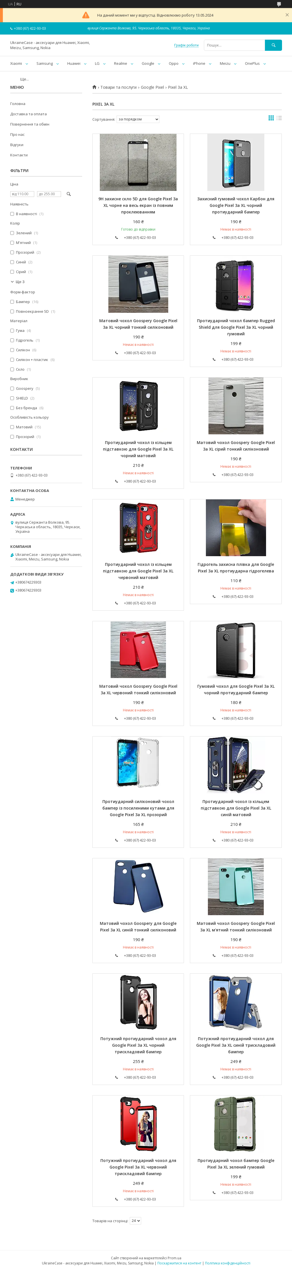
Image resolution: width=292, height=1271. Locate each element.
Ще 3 (20, 282)
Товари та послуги (118, 87)
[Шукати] (273, 45)
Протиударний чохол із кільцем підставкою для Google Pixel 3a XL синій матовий (236, 808)
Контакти (19, 155)
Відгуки (16, 144)
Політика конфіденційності (227, 1263)
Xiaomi (16, 63)
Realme (120, 63)
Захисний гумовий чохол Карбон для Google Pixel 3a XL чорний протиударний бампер (235, 205)
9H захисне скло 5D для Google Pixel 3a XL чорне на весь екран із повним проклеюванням (138, 205)
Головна (17, 103)
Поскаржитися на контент (179, 1263)
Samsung (44, 63)
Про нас (17, 134)
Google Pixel (152, 87)
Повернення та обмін (29, 124)
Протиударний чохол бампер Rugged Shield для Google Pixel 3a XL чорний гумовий (236, 327)
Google (148, 63)
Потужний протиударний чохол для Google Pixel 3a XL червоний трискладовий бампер (138, 1167)
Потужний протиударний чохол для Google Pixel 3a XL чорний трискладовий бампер (138, 1045)
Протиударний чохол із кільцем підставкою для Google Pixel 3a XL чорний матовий (138, 449)
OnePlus (252, 63)
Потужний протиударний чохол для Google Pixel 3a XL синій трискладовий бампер (235, 1045)
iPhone (199, 63)
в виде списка (279, 119)
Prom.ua (174, 1258)
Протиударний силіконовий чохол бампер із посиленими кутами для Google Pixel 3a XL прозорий (138, 808)
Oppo (174, 63)
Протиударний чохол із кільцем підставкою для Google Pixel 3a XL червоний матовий (138, 571)
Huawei (73, 63)
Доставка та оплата (28, 113)
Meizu (225, 63)
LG (97, 63)
